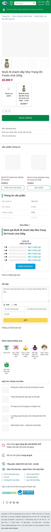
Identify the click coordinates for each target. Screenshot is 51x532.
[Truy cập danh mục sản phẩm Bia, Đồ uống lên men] (6, 369)
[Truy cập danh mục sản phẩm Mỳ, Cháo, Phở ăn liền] (16, 352)
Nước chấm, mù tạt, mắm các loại (20, 132)
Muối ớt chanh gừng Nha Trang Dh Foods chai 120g (38, 179)
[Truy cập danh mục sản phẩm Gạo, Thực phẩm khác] (44, 351)
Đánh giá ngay (25, 266)
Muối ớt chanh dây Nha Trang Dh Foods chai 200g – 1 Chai (24, 97)
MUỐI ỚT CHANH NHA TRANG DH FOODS (12, 179)
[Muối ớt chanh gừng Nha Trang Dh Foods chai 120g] (39, 162)
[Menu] (11, 3)
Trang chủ (5, 16)
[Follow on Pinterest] (14, 503)
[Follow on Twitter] (10, 503)
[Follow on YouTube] (17, 503)
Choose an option (9, 95)
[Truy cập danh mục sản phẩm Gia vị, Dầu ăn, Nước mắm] (25, 352)
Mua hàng (25, 118)
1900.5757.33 (21, 464)
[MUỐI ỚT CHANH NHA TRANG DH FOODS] (12, 162)
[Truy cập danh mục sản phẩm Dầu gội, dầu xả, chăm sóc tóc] (35, 352)
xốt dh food (12, 136)
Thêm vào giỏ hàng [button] (12, 188)
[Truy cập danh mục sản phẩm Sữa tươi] (6, 350)
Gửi (25, 320)
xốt (6, 136)
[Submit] (34, 3)
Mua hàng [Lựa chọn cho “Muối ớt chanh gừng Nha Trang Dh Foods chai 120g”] (38, 188)
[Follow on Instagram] (7, 503)
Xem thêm (25, 225)
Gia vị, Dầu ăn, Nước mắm (22, 16)
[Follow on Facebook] (3, 503)
